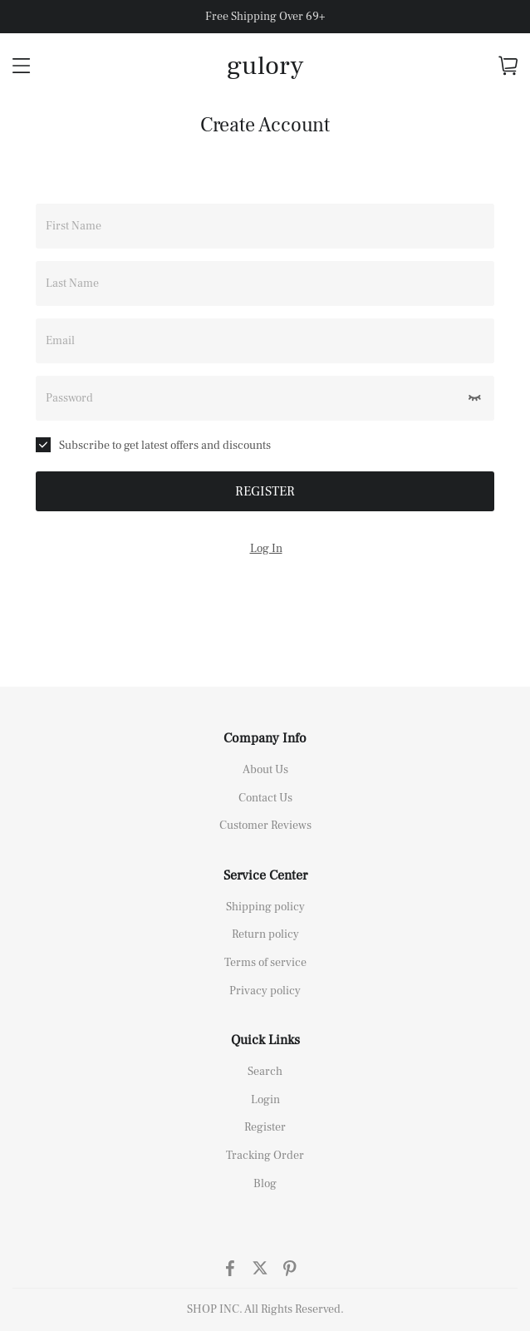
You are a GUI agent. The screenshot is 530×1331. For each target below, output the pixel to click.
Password (69, 398)
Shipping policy (265, 907)
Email (60, 340)
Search (265, 1071)
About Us (265, 769)
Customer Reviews (265, 825)
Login (265, 1099)
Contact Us (265, 798)
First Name (73, 226)
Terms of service (265, 962)
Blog (265, 1183)
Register (265, 1127)
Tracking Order (265, 1155)
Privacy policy (265, 990)
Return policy (265, 934)
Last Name (72, 283)
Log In (266, 548)
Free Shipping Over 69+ (265, 16)
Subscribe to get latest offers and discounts (153, 445)
